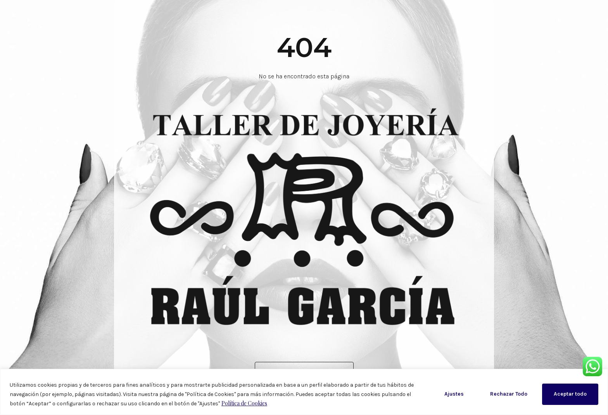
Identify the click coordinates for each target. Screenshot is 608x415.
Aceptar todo (570, 394)
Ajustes (454, 394)
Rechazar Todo (508, 394)
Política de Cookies (244, 403)
